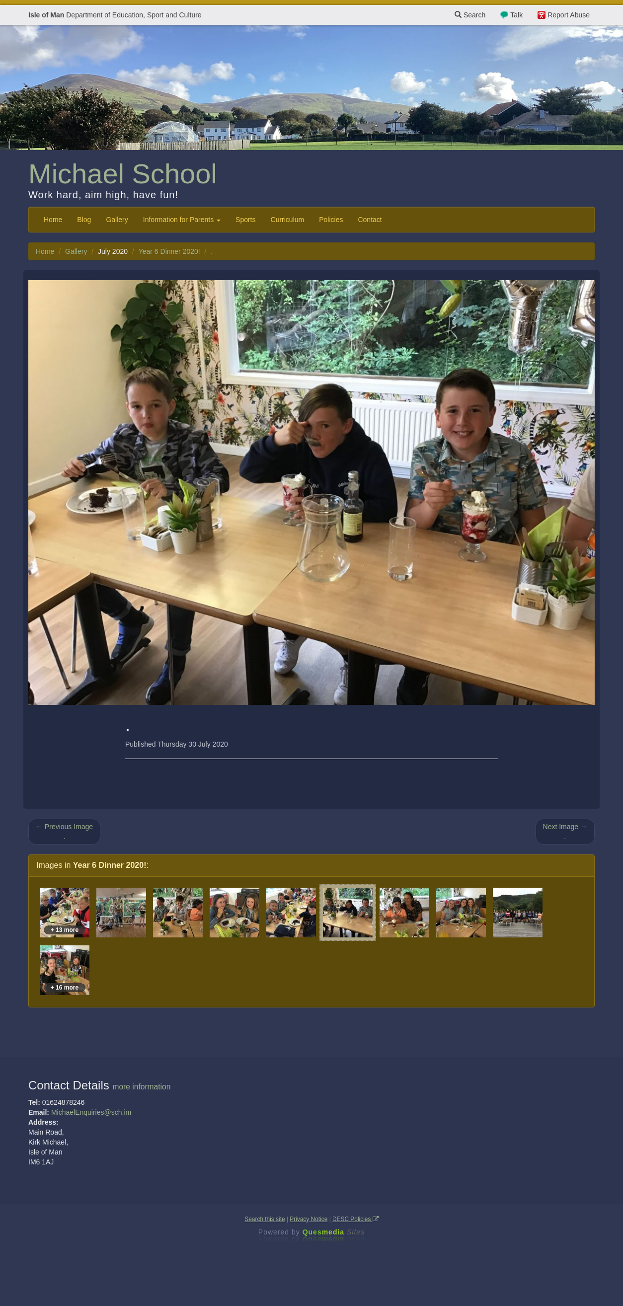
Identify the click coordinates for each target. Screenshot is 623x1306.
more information (141, 1086)
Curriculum (288, 220)
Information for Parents (182, 220)
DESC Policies (355, 1219)
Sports (245, 220)
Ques (334, 1232)
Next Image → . (565, 832)
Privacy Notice (308, 1219)
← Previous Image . (64, 832)
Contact (370, 220)
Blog (84, 220)
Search (470, 15)
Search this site (264, 1219)
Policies (331, 220)
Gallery (117, 220)
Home (53, 220)
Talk (516, 15)
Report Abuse (568, 15)
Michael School (122, 173)
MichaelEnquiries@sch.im (91, 1112)
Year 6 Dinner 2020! (169, 251)
